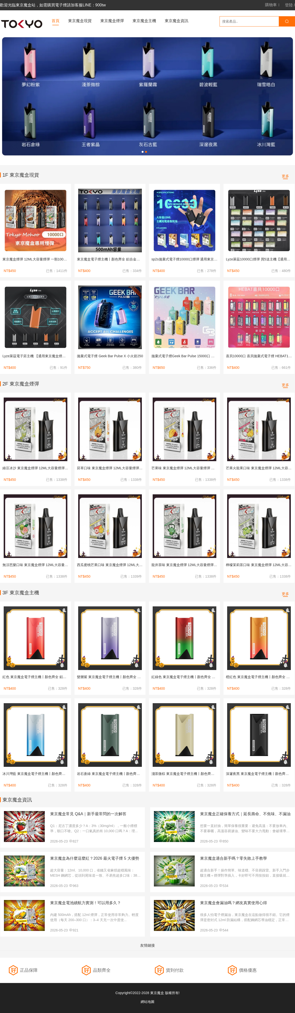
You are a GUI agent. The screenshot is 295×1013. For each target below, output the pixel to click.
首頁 (55, 21)
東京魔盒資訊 (176, 21)
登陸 (289, 5)
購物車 (271, 4)
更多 (285, 176)
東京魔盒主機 (144, 21)
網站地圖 (147, 1002)
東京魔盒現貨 (80, 21)
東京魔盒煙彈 (112, 21)
